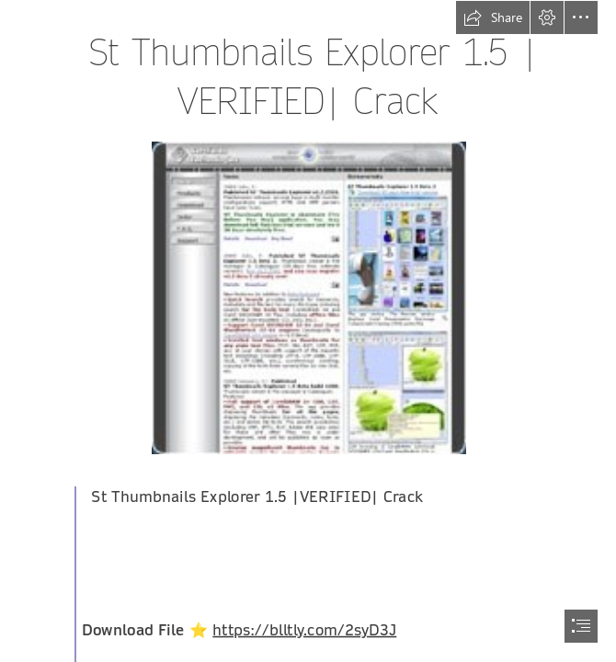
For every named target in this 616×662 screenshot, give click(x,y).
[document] (308, 331)
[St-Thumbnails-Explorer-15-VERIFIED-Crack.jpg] (308, 297)
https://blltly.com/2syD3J (305, 630)
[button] (493, 17)
